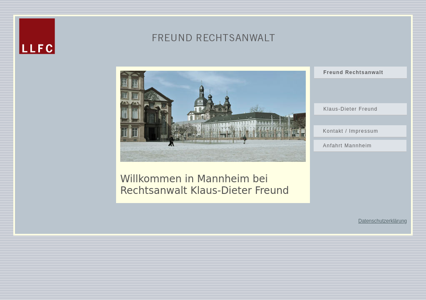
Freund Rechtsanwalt (353, 72)
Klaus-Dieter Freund (350, 109)
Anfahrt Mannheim (347, 146)
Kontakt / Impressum (350, 131)
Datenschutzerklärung (382, 221)
